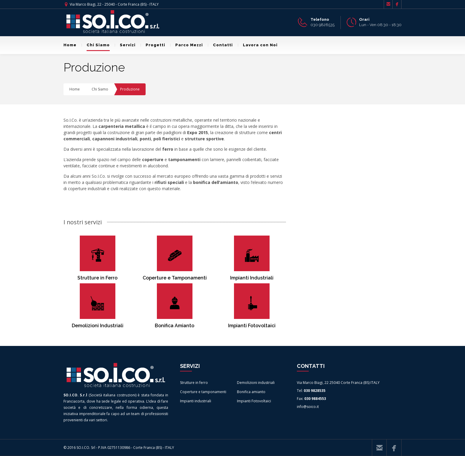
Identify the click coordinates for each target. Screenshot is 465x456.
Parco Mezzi (186, 45)
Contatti (220, 45)
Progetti (153, 45)
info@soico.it (308, 406)
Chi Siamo (96, 45)
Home (70, 45)
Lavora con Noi (258, 45)
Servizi (125, 45)
